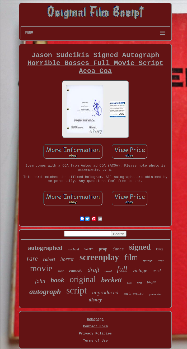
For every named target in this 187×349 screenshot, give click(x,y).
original (83, 279)
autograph (45, 291)
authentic (134, 294)
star (61, 271)
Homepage (95, 319)
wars (89, 248)
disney (95, 299)
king (159, 249)
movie (41, 268)
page (151, 281)
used (156, 270)
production (155, 294)
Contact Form (95, 326)
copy (161, 260)
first (139, 282)
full (122, 269)
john (40, 280)
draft (93, 270)
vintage (140, 270)
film (131, 257)
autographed (45, 247)
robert (49, 259)
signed (140, 246)
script (76, 290)
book (57, 280)
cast (129, 282)
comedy (75, 271)
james (118, 249)
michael (73, 249)
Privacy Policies (95, 334)
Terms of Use (95, 341)
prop (103, 249)
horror (67, 259)
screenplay (99, 257)
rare (32, 258)
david (108, 271)
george (148, 260)
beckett (111, 280)
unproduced (105, 292)
